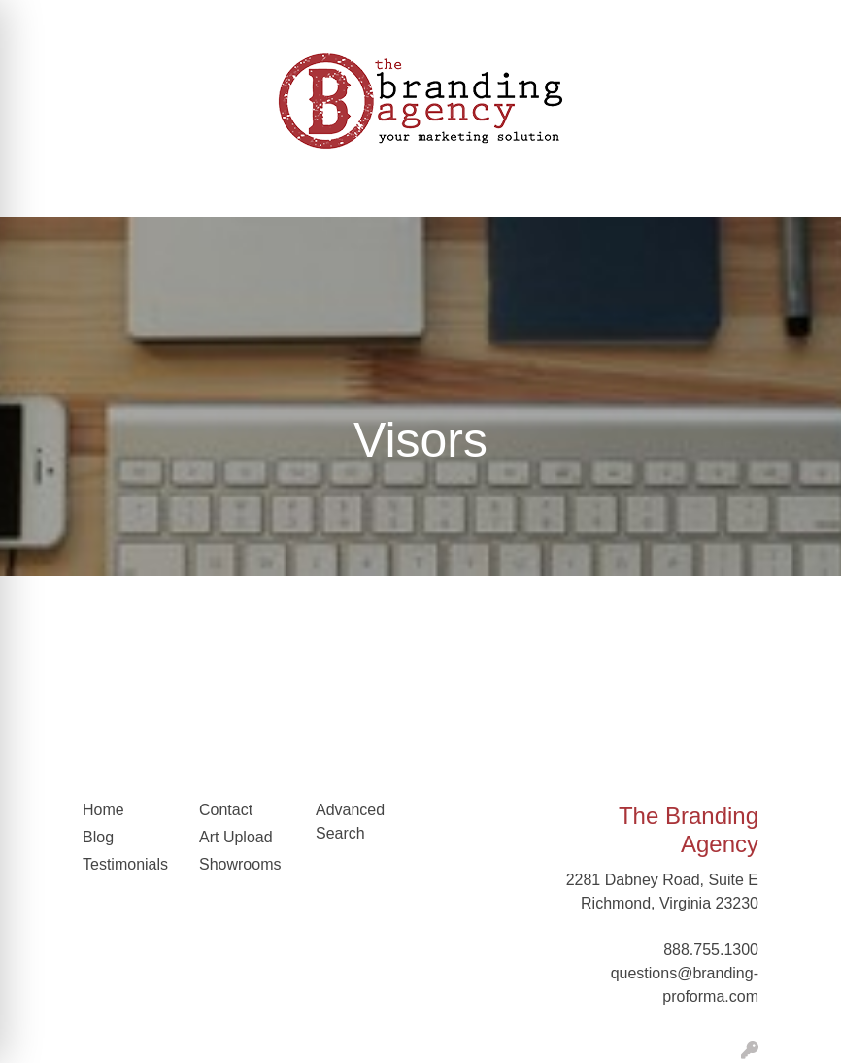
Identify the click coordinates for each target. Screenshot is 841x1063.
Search (697, 21)
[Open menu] (802, 188)
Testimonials (125, 864)
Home (103, 810)
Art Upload (236, 837)
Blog (98, 837)
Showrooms (240, 864)
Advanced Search (350, 821)
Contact (225, 810)
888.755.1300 (710, 950)
